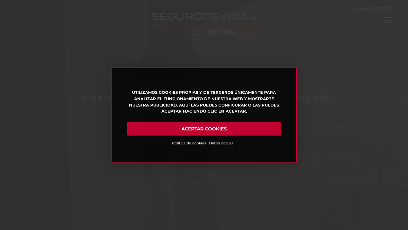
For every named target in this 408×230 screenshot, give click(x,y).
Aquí (184, 105)
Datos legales (221, 143)
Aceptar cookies (204, 129)
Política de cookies (189, 143)
